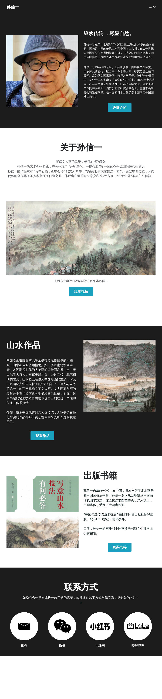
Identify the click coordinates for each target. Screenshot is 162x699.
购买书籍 (120, 547)
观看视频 (81, 292)
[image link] (81, 238)
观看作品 (42, 436)
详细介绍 (120, 108)
